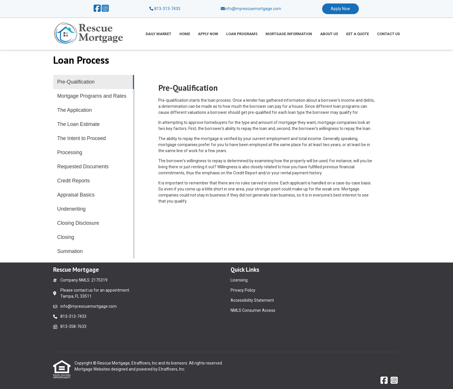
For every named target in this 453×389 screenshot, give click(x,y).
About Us (329, 34)
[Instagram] (105, 8)
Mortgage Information (289, 34)
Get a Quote (357, 34)
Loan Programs (241, 34)
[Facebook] (97, 8)
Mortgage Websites (93, 369)
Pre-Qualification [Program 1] (75, 82)
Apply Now (340, 8)
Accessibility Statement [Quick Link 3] (252, 300)
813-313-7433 (164, 8)
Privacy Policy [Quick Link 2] (243, 290)
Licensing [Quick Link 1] (239, 280)
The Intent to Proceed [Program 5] (81, 138)
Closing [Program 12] (65, 237)
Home (184, 34)
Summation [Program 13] (70, 251)
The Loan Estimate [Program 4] (78, 124)
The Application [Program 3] (74, 110)
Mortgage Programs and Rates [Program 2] (91, 96)
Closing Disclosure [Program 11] (78, 223)
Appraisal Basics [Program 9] (75, 195)
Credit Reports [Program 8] (73, 181)
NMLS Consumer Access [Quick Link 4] (253, 310)
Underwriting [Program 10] (71, 209)
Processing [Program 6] (69, 152)
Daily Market (158, 34)
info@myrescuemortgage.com (88, 306)
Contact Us (388, 34)
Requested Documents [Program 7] (83, 166)
